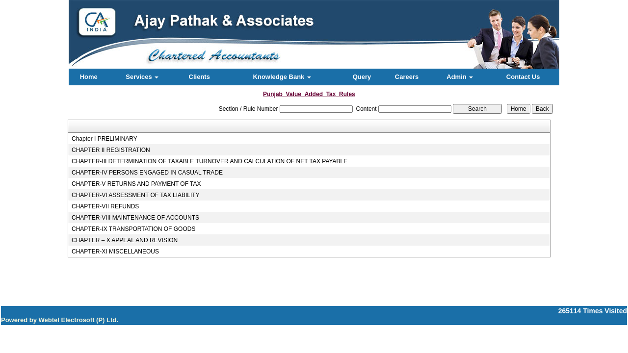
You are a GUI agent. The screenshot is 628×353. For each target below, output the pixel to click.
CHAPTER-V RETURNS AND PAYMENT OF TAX (136, 183)
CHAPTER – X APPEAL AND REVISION (125, 240)
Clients (199, 76)
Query (362, 76)
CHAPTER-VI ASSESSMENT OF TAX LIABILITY (136, 195)
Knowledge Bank (282, 76)
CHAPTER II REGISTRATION (111, 150)
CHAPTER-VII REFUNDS (105, 206)
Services (142, 76)
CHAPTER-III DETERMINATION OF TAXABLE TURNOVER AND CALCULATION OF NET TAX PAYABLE (209, 161)
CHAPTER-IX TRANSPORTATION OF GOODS (133, 229)
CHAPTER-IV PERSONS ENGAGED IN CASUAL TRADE (147, 172)
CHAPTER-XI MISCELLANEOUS (115, 251)
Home (89, 76)
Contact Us (523, 76)
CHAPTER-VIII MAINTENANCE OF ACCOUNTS (135, 217)
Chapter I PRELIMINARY (104, 138)
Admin (459, 76)
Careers (407, 76)
